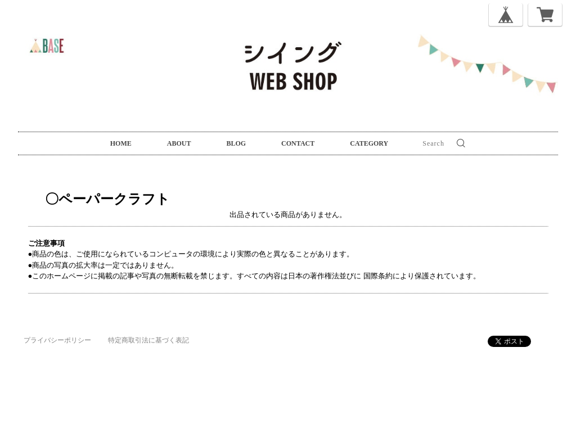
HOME (121, 143)
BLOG (236, 143)
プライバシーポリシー (57, 340)
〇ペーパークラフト (94, 198)
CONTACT (297, 143)
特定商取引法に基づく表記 (148, 340)
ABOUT (179, 143)
